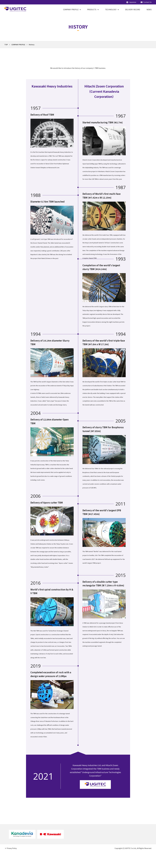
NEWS (149, 9)
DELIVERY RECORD (132, 9)
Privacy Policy (12, 848)
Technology (110, 9)
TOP (6, 44)
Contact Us (147, 2)
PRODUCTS (91, 9)
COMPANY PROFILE (70, 9)
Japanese (132, 2)
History (31, 44)
